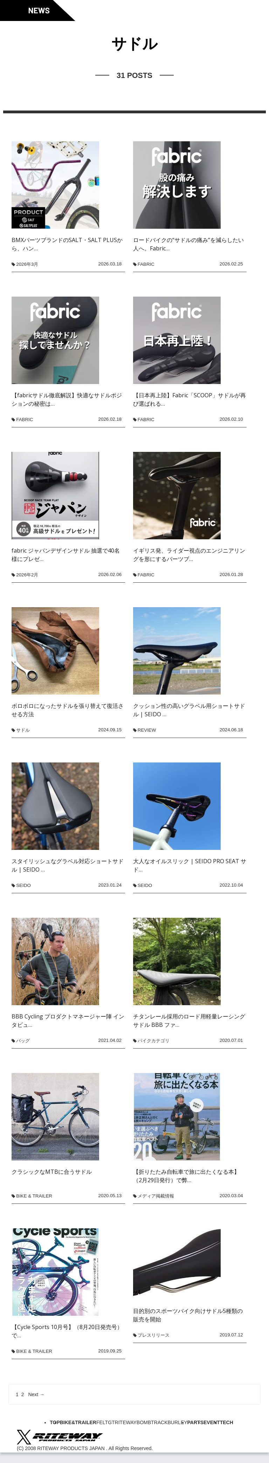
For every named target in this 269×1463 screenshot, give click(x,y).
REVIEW (147, 730)
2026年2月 (27, 574)
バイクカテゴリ (154, 1040)
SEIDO (23, 885)
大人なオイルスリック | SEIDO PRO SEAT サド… (189, 865)
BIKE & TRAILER (34, 1196)
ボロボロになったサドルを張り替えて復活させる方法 (68, 710)
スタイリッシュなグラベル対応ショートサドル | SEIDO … (68, 865)
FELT (102, 1422)
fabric (146, 264)
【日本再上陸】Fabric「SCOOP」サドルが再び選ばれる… (189, 399)
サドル (23, 730)
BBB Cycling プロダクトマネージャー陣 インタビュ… (68, 1021)
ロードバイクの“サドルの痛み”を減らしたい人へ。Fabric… (188, 244)
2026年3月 (27, 264)
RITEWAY (126, 1422)
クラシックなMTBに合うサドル (52, 1172)
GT (111, 1422)
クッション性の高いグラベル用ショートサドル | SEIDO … (189, 710)
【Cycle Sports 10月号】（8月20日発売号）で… (67, 1331)
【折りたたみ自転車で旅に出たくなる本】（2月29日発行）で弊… (186, 1176)
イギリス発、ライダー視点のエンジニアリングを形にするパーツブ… (189, 555)
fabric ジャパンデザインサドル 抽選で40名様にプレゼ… (66, 555)
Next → (36, 1394)
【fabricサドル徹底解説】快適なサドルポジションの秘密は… (67, 399)
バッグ (23, 1040)
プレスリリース (154, 1335)
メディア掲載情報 (156, 1196)
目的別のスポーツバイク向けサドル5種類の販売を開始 (188, 1315)
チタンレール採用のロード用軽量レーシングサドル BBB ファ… (189, 1021)
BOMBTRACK (152, 1422)
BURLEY (177, 1422)
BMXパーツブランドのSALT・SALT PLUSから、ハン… (67, 244)
